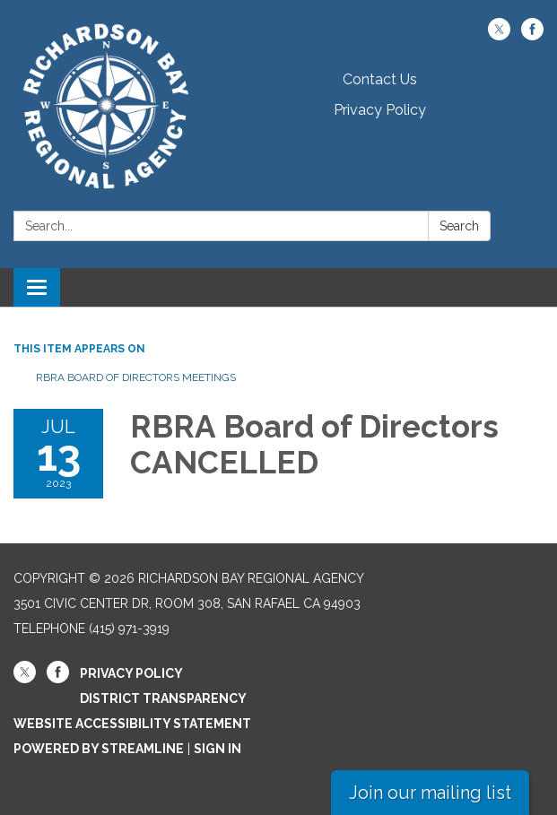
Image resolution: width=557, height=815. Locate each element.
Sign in (217, 748)
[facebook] (532, 35)
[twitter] (499, 35)
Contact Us (380, 79)
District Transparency (163, 698)
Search (459, 226)
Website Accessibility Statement (132, 723)
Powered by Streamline (98, 748)
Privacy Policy (380, 109)
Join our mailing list (430, 792)
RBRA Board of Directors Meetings (136, 377)
